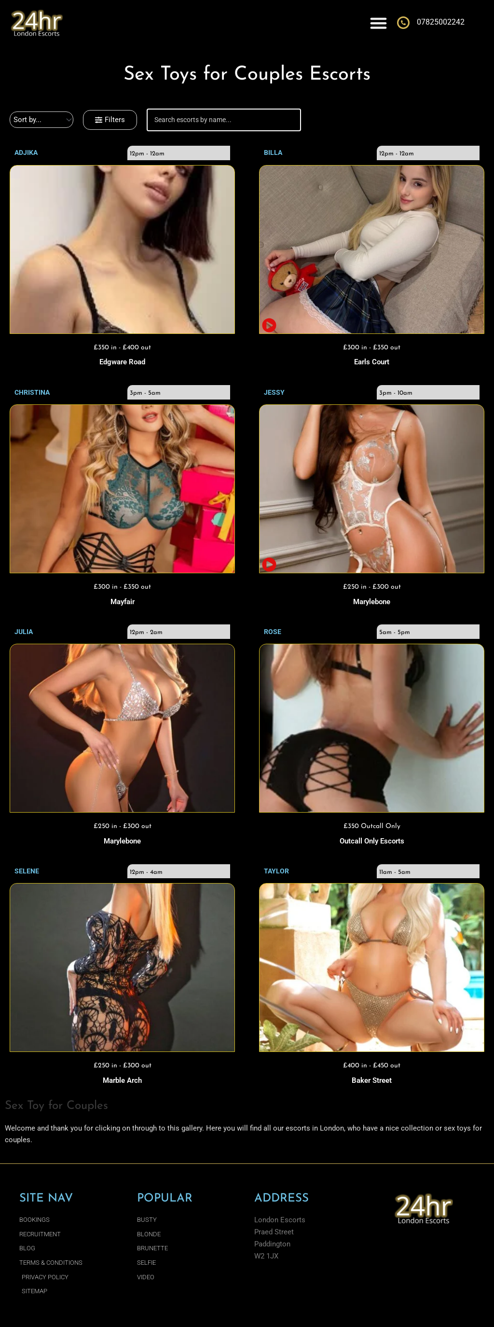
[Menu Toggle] (378, 23)
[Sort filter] (41, 119)
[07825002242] (403, 22)
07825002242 (441, 22)
